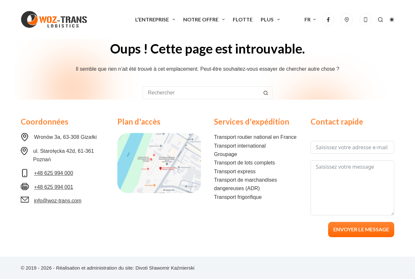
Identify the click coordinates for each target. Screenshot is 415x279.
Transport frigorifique (238, 197)
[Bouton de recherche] (265, 92)
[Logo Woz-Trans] (54, 19)
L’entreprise (156, 19)
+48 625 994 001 (53, 187)
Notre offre (205, 19)
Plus (271, 19)
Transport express (234, 171)
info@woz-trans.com (57, 200)
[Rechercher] (380, 19)
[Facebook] (328, 19)
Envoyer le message (361, 229)
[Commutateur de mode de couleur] (391, 19)
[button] (310, 19)
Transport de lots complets (244, 162)
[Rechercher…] (201, 92)
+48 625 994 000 (53, 173)
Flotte (243, 19)
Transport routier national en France (255, 137)
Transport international (240, 146)
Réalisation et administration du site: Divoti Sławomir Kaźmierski (125, 268)
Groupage (225, 154)
